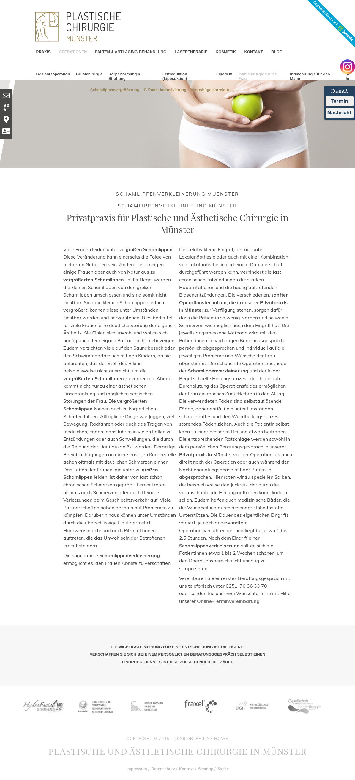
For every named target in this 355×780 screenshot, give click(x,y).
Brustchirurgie (89, 74)
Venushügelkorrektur (210, 89)
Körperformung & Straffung (124, 76)
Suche (223, 768)
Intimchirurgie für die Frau (257, 76)
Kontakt (186, 768)
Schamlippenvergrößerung (114, 89)
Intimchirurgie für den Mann (310, 76)
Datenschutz (163, 768)
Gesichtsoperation (53, 74)
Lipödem (224, 74)
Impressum (136, 768)
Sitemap (205, 768)
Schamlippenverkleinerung (61, 89)
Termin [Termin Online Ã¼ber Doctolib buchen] (339, 101)
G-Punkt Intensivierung (165, 89)
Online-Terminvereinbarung (228, 601)
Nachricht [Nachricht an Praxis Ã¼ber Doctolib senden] (339, 112)
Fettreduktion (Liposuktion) (174, 76)
